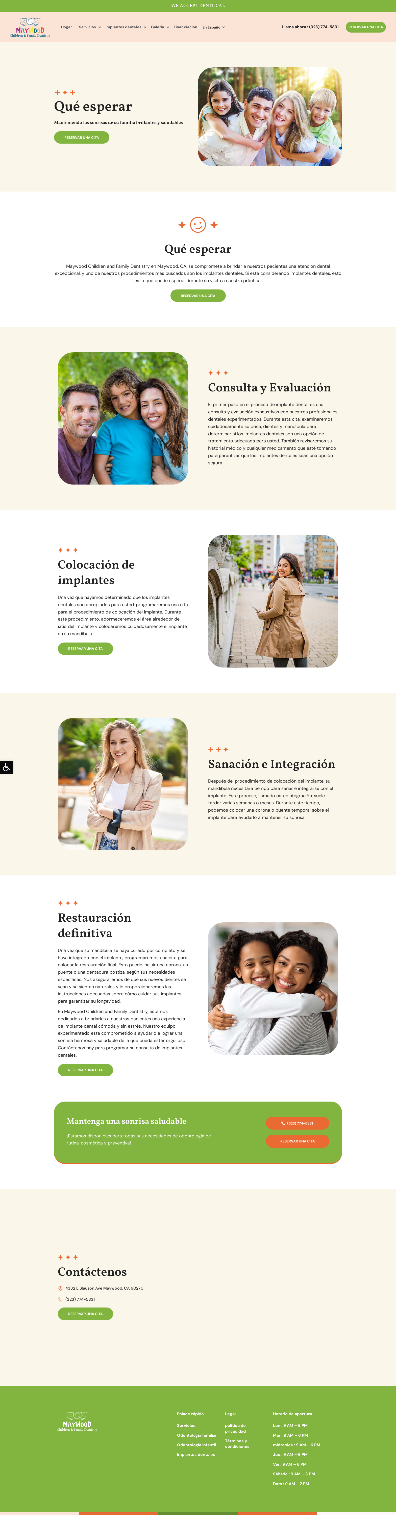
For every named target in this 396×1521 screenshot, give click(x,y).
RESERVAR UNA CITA (366, 27)
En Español (189, 27)
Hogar (64, 27)
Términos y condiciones (237, 1449)
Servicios (81, 27)
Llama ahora (310, 27)
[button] (6, 767)
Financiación (165, 27)
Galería (141, 27)
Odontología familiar (197, 1441)
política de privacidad (235, 1434)
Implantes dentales (112, 27)
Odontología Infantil (196, 1451)
